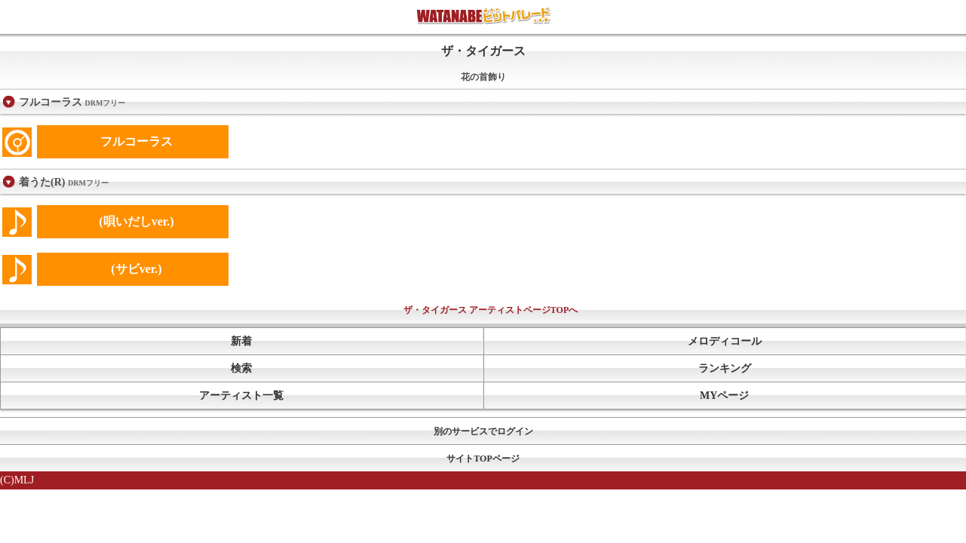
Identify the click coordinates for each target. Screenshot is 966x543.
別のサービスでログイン (483, 431)
